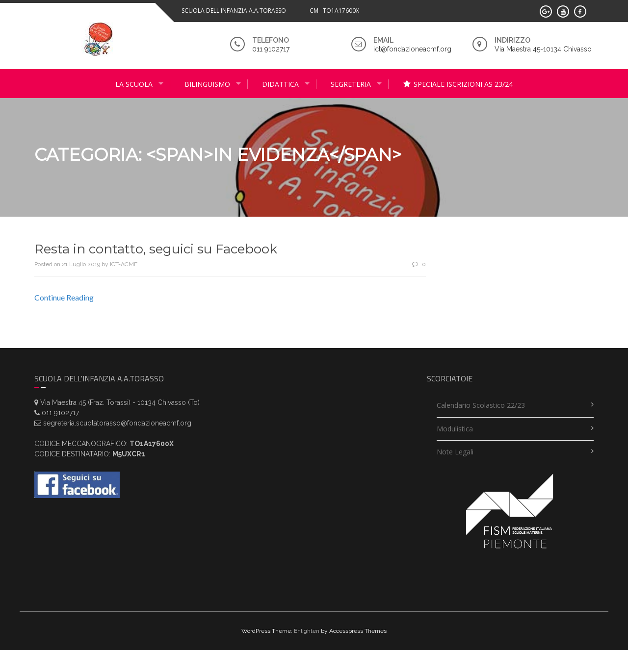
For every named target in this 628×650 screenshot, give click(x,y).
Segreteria (351, 84)
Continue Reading (64, 297)
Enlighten (306, 630)
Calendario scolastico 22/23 (481, 405)
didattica (280, 84)
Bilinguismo (207, 84)
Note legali (455, 451)
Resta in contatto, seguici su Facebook (155, 249)
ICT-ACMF (123, 264)
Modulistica (455, 428)
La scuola (134, 84)
